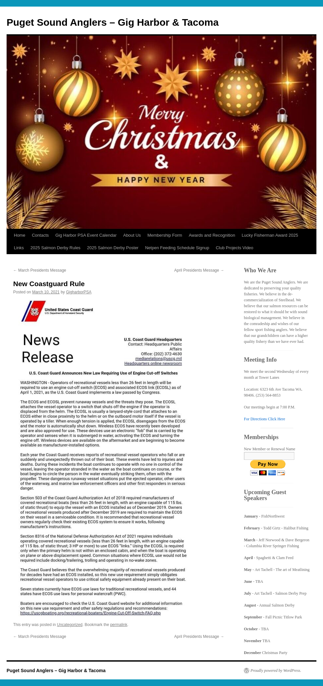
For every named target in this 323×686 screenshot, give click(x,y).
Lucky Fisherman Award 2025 (270, 235)
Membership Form (164, 235)
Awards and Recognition (212, 235)
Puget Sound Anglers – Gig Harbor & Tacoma (113, 22)
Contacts (40, 235)
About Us (132, 235)
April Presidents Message (199, 270)
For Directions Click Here (264, 419)
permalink (118, 624)
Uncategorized (69, 624)
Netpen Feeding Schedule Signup (177, 247)
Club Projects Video (234, 247)
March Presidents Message (39, 270)
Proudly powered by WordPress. (275, 670)
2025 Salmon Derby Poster (112, 247)
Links (19, 247)
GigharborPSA (78, 292)
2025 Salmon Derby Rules (55, 247)
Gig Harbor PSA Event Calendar (86, 235)
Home (19, 235)
